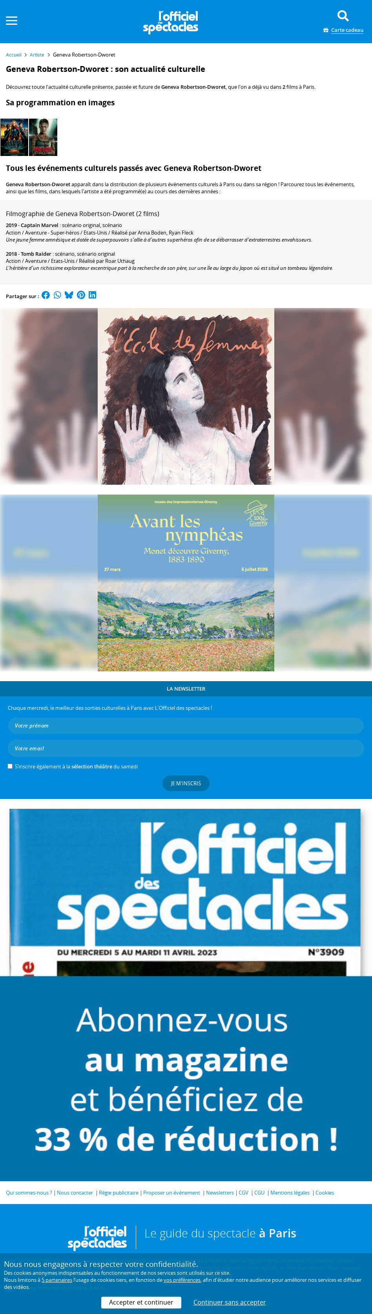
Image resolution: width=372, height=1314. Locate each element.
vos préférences (182, 1279)
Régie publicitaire (119, 1192)
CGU (259, 1192)
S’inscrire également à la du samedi (76, 766)
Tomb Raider (36, 253)
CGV (243, 1192)
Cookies (324, 1192)
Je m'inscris (186, 783)
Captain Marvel (39, 225)
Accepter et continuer (141, 1302)
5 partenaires (57, 1279)
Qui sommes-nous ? (29, 1192)
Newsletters (220, 1192)
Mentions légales (290, 1192)
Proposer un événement (171, 1192)
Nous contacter (75, 1192)
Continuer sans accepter (229, 1302)
